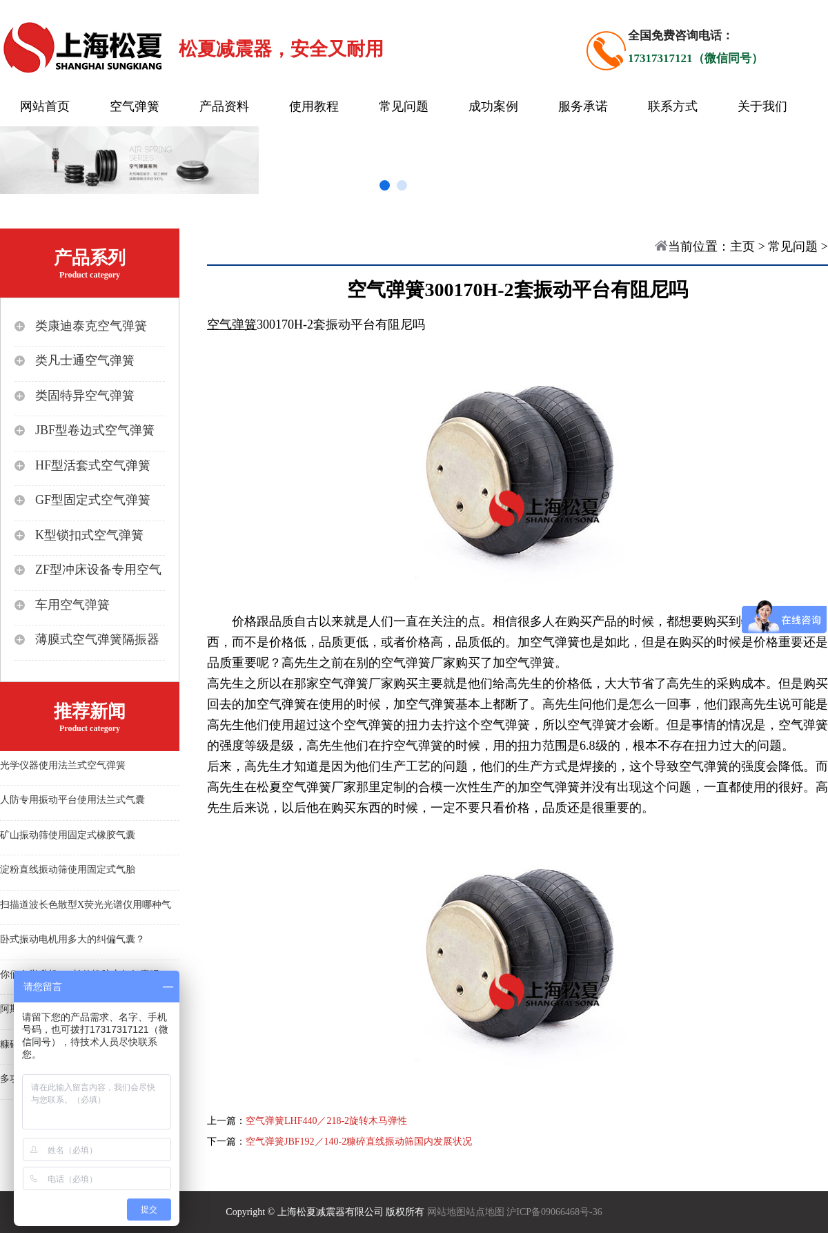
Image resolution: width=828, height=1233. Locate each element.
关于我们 (762, 106)
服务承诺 (583, 106)
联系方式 (673, 106)
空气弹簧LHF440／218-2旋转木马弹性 (326, 1121)
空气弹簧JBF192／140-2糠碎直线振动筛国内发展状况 (359, 1141)
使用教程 (314, 106)
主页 (742, 246)
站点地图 (485, 1212)
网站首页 (45, 106)
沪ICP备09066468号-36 (554, 1212)
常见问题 (403, 106)
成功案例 (493, 106)
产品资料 (224, 106)
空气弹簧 (134, 106)
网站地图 (446, 1212)
